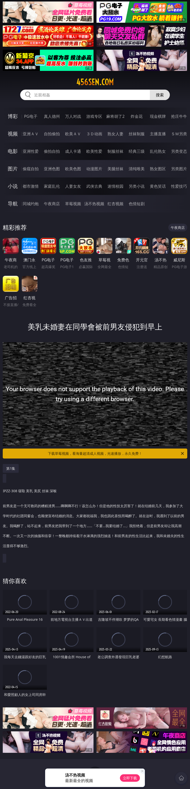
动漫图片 (94, 168)
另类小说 (137, 186)
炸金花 (137, 116)
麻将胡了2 (115, 116)
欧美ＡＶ (73, 134)
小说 (13, 186)
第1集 (10, 468)
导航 (13, 203)
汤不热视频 (94, 203)
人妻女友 (73, 186)
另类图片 (179, 168)
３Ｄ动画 (94, 134)
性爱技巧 (179, 186)
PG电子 (30, 116)
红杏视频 (115, 203)
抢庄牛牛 (179, 116)
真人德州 (52, 116)
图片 (13, 168)
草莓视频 (73, 203)
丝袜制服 (137, 134)
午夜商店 (52, 203)
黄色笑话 (158, 186)
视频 (13, 133)
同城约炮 (31, 203)
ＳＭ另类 (179, 134)
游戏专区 (94, 116)
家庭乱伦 (52, 186)
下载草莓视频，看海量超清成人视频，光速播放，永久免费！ (116, 454)
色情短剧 (137, 203)
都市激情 (31, 186)
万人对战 (73, 116)
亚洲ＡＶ (31, 134)
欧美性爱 (94, 151)
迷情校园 (115, 186)
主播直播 (158, 134)
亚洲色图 (52, 168)
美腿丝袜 (115, 168)
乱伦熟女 (158, 151)
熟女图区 (158, 168)
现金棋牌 (158, 116)
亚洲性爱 (31, 151)
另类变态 (179, 151)
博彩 (13, 116)
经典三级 (137, 151)
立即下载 (130, 778)
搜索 (160, 95)
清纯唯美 (137, 168)
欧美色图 (73, 168)
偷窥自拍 (31, 168)
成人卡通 (73, 151)
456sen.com (95, 82)
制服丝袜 (115, 151)
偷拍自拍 (52, 151)
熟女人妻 (115, 134)
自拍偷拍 (52, 134)
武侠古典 (94, 186)
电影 (13, 151)
